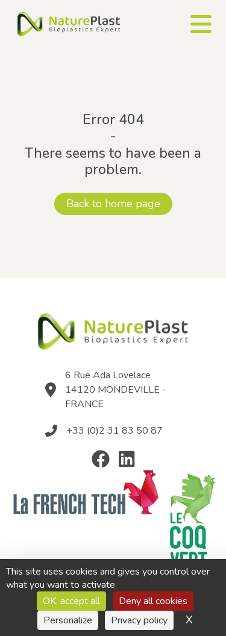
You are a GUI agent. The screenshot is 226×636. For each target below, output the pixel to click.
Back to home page (113, 203)
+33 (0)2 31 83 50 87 (114, 430)
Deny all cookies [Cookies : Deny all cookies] (153, 601)
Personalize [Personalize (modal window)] (67, 620)
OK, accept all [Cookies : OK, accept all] (71, 601)
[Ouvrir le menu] (201, 24)
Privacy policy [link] (139, 620)
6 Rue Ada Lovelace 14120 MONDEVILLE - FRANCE (115, 390)
